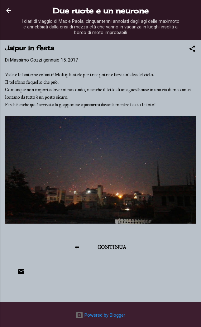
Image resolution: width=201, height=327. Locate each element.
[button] (192, 50)
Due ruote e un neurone (101, 10)
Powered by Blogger (100, 315)
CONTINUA (112, 247)
